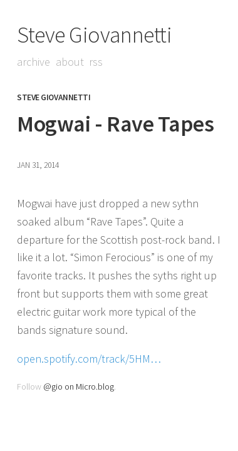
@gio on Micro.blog (78, 386)
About (70, 61)
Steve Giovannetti (94, 35)
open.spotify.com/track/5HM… (89, 358)
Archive (33, 61)
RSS (96, 61)
